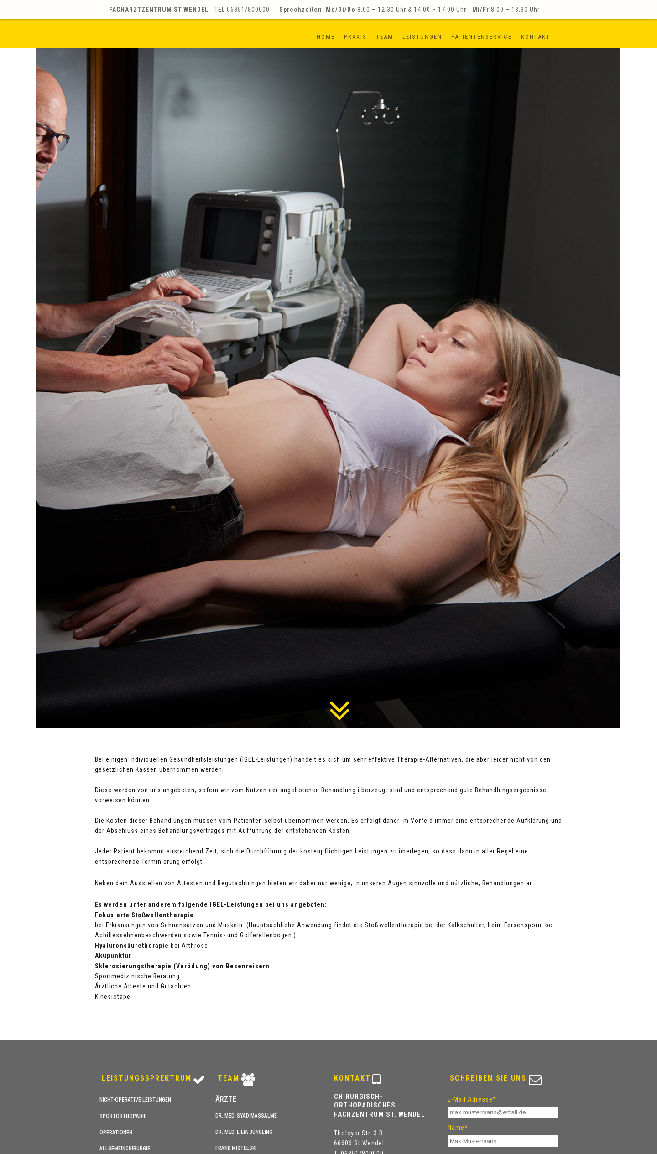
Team (384, 36)
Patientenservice (481, 36)
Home (326, 36)
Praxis (355, 36)
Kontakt (535, 36)
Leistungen (422, 36)
